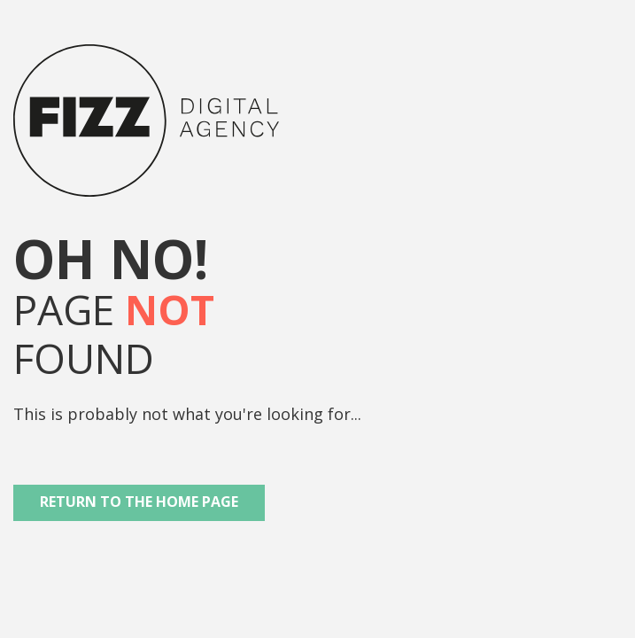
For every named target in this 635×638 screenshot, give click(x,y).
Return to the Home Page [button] (139, 501)
